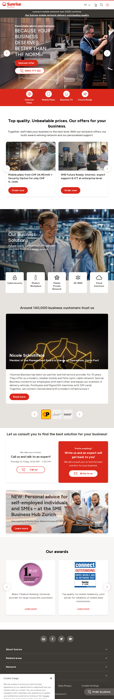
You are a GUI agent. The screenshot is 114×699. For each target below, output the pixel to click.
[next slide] (107, 53)
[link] (57, 15)
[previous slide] (7, 53)
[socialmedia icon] (70, 639)
